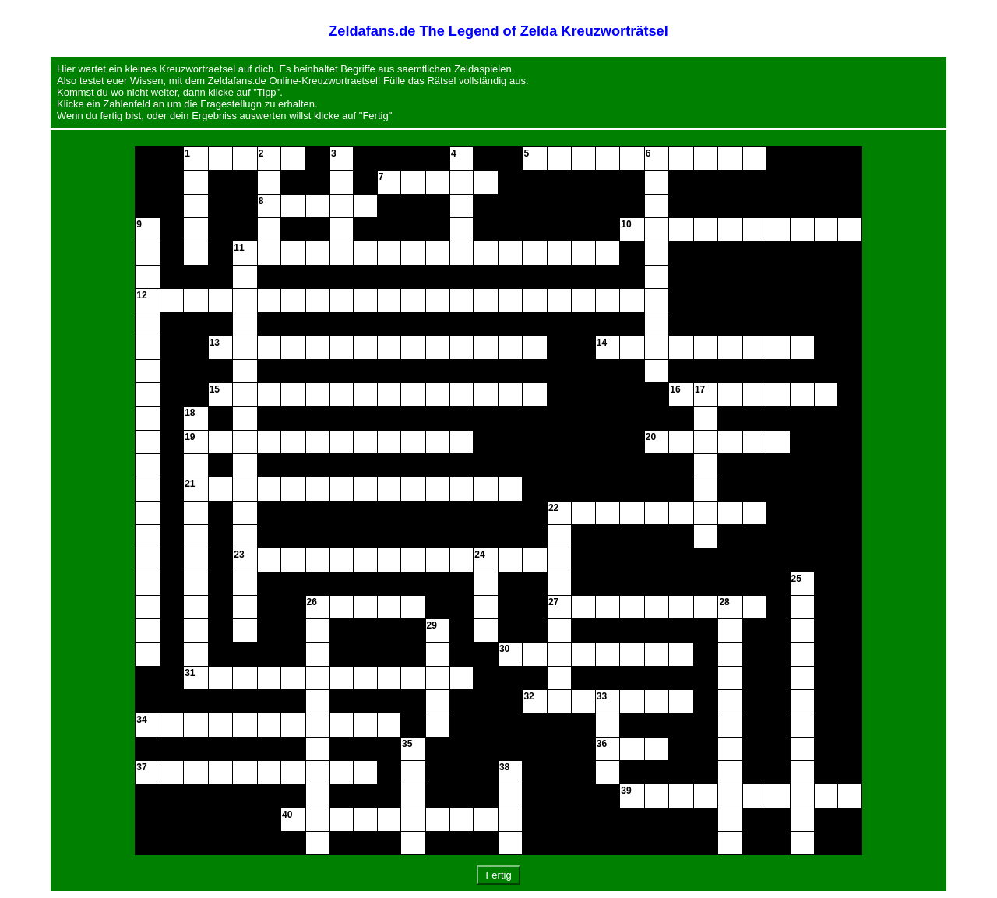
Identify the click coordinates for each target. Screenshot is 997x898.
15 (215, 389)
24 (479, 554)
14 (602, 342)
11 (239, 247)
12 (141, 295)
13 (215, 342)
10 (626, 224)
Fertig (498, 875)
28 (724, 602)
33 (602, 696)
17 (700, 389)
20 (651, 436)
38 (504, 767)
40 (287, 814)
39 (626, 790)
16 (675, 389)
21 (190, 483)
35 (407, 743)
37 (141, 767)
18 (190, 412)
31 (190, 672)
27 (553, 602)
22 (553, 507)
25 (796, 578)
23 (239, 554)
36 (602, 743)
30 (504, 648)
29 (432, 625)
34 (141, 719)
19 (190, 436)
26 (312, 602)
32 (528, 696)
